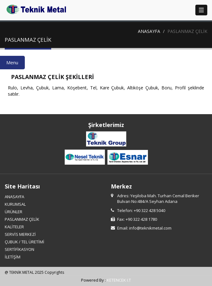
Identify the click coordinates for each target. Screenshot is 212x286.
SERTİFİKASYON (19, 249)
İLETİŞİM (12, 257)
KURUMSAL (15, 204)
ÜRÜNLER (13, 211)
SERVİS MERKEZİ (20, 234)
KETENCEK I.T (119, 280)
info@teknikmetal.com (150, 228)
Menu (12, 62)
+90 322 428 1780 (141, 219)
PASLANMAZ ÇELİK (22, 219)
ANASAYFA (149, 31)
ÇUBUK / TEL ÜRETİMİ (24, 242)
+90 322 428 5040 (149, 210)
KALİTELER (14, 227)
